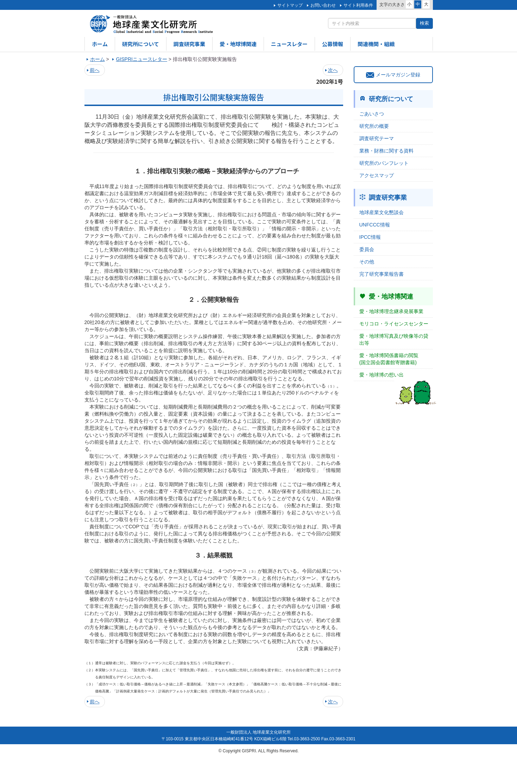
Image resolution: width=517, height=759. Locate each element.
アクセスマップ (376, 175)
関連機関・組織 (376, 44)
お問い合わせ (323, 5)
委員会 (366, 249)
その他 (366, 262)
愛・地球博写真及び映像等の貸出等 (393, 339)
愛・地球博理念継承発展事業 (391, 311)
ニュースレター (289, 44)
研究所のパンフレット (384, 163)
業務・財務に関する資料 (386, 151)
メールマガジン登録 (393, 74)
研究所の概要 (374, 126)
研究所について (140, 44)
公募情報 (332, 44)
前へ (95, 70)
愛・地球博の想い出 (381, 375)
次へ (333, 70)
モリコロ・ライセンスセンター (393, 323)
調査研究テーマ (376, 138)
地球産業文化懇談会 (381, 212)
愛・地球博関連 (238, 44)
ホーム (100, 44)
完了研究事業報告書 (381, 274)
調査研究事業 (189, 44)
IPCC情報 (370, 237)
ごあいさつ (371, 114)
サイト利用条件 (358, 5)
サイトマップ (290, 5)
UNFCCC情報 (374, 225)
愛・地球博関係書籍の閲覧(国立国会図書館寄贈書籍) (388, 359)
